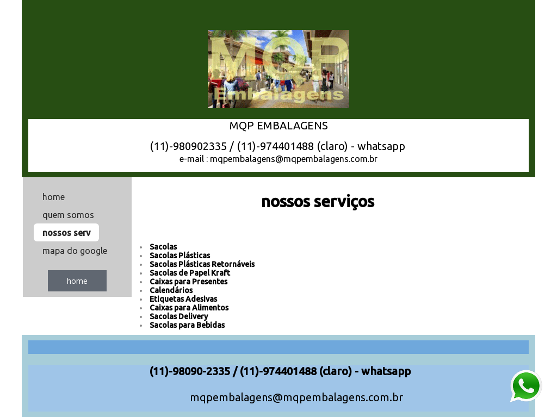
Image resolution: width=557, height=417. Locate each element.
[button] (77, 280)
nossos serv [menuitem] (66, 233)
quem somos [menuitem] (68, 215)
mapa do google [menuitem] (74, 251)
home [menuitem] (53, 197)
